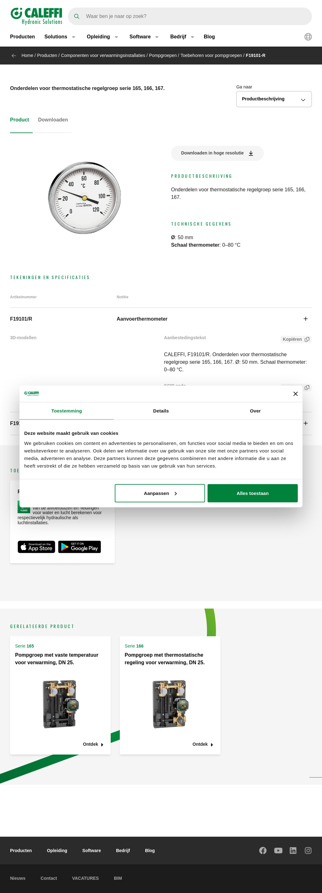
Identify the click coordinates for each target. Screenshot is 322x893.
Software (91, 850)
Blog (209, 37)
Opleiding (57, 850)
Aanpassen (160, 493)
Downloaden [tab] (53, 119)
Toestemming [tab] (66, 410)
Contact (49, 878)
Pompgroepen (163, 55)
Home (27, 55)
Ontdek (90, 744)
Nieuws (17, 878)
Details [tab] (161, 410)
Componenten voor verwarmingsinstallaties (103, 55)
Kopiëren (291, 340)
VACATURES (85, 878)
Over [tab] (255, 410)
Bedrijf (123, 850)
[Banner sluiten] (295, 394)
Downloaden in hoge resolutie (212, 152)
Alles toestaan (253, 493)
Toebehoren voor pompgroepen (211, 55)
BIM (118, 878)
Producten (22, 37)
